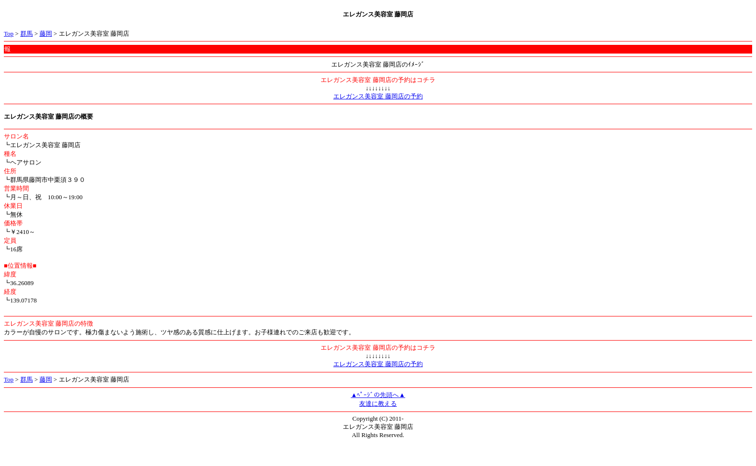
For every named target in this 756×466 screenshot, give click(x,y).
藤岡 (46, 33)
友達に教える (378, 403)
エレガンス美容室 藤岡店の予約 (377, 96)
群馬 (26, 33)
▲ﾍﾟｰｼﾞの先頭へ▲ (378, 394)
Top (9, 33)
